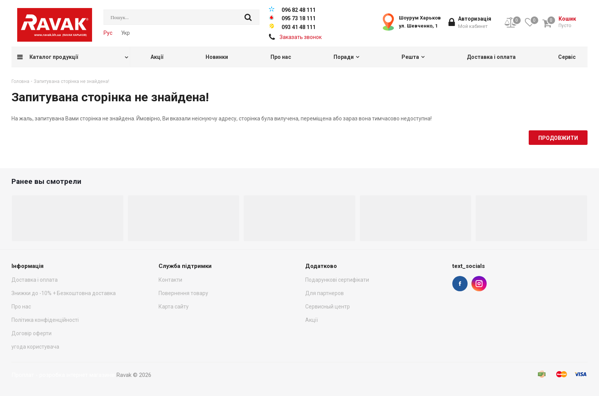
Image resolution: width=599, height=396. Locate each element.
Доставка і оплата (34, 280)
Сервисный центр (327, 306)
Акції (311, 320)
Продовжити (558, 138)
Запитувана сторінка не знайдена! (71, 81)
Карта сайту (174, 306)
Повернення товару (183, 293)
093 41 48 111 (299, 27)
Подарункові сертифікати (337, 280)
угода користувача (35, 347)
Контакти (170, 280)
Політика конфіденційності (45, 320)
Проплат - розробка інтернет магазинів (63, 375)
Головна (20, 81)
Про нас (21, 306)
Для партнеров (324, 293)
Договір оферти (31, 333)
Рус (108, 33)
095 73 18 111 (299, 18)
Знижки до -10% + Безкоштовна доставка (63, 293)
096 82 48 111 (299, 10)
